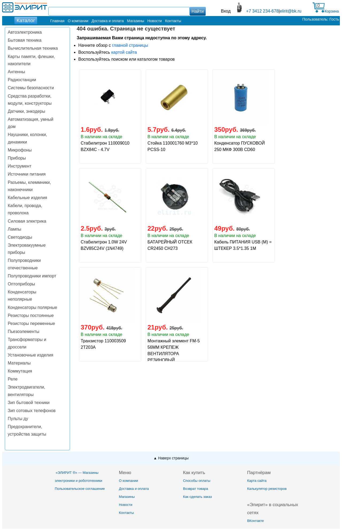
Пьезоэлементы (23, 331)
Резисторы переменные (31, 323)
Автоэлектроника (25, 32)
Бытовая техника (24, 40)
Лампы (14, 229)
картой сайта (124, 52)
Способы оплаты (196, 481)
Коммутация (20, 371)
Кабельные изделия (27, 197)
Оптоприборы (21, 284)
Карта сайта (256, 481)
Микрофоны (20, 150)
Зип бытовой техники (28, 402)
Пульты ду (18, 418)
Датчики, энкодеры (26, 111)
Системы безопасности (31, 88)
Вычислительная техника (33, 48)
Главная (57, 21)
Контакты (173, 21)
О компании (78, 21)
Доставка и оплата (108, 21)
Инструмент (19, 166)
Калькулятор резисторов (267, 489)
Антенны (16, 71)
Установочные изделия (30, 355)
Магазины (135, 21)
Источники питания (27, 174)
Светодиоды (20, 237)
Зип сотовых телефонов (32, 410)
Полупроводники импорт (32, 276)
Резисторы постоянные (31, 315)
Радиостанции (22, 79)
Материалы (19, 363)
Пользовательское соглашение (80, 489)
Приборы (17, 158)
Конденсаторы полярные (32, 307)
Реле (13, 379)
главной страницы (130, 45)
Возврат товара (195, 489)
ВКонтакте (255, 521)
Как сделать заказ (197, 497)
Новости (154, 21)
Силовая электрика (27, 221)
